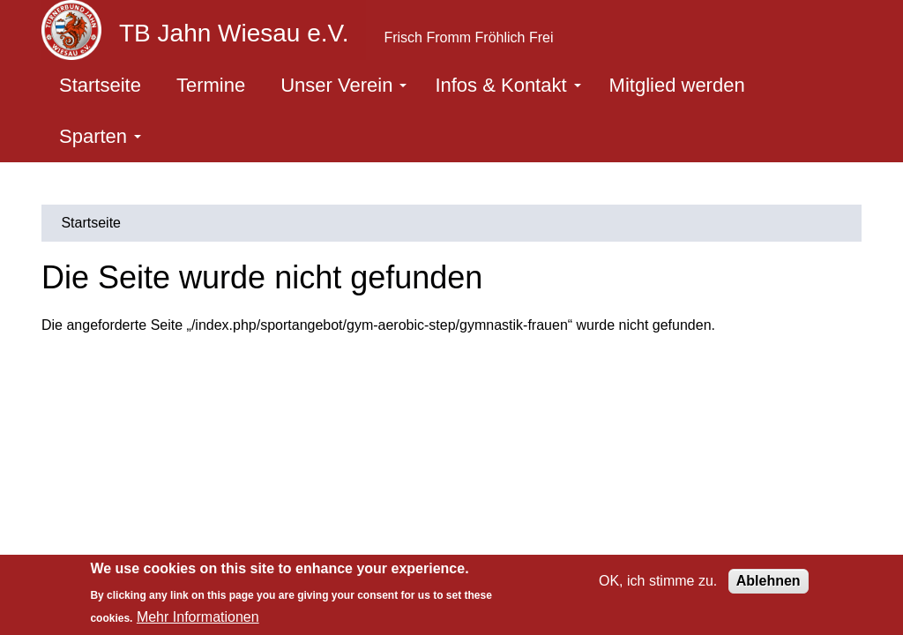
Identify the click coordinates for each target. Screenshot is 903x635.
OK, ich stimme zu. (658, 580)
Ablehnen (768, 580)
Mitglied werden (677, 85)
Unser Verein (343, 85)
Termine (210, 85)
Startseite (100, 85)
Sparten (100, 136)
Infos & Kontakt (507, 85)
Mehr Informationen (198, 616)
